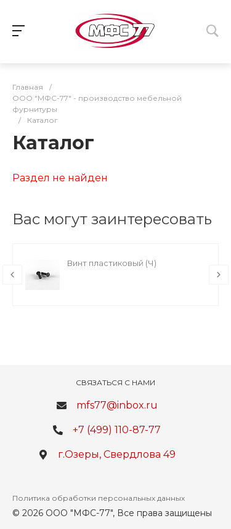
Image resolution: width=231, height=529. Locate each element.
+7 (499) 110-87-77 (117, 430)
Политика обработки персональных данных (98, 498)
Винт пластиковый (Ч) (111, 263)
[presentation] (12, 274)
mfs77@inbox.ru (117, 405)
